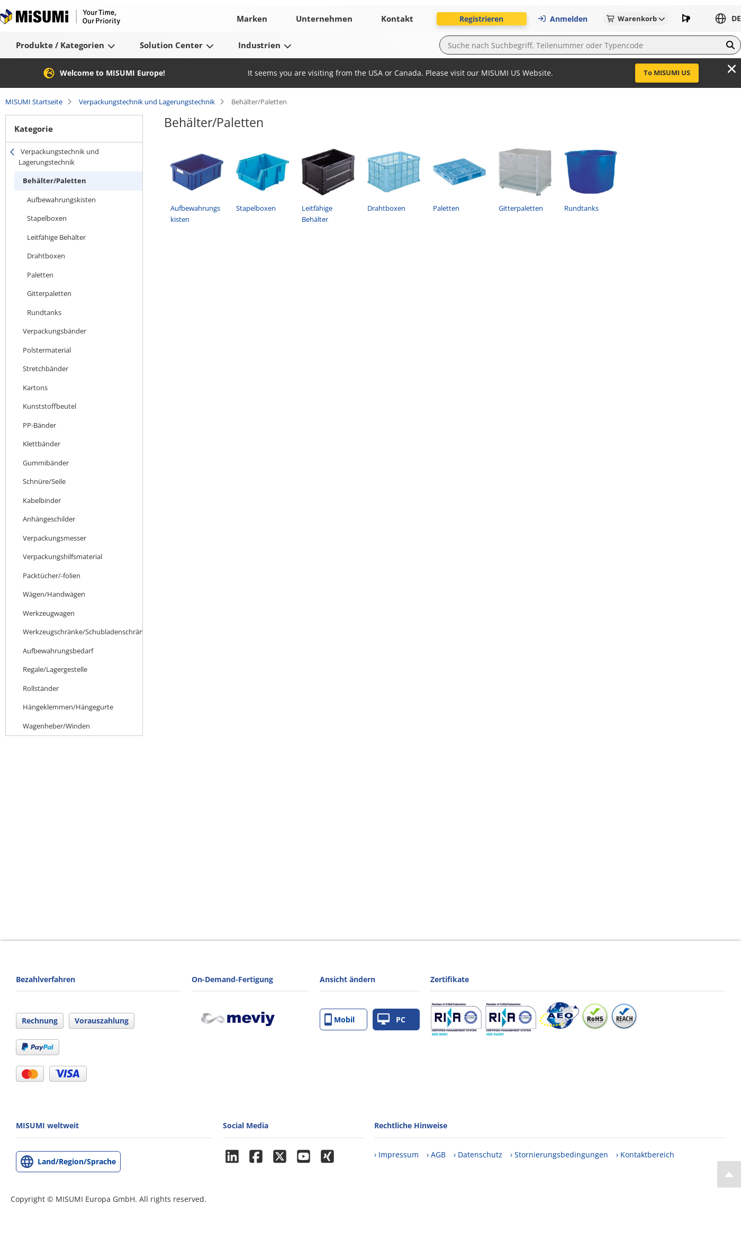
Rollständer (41, 688)
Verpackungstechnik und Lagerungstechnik (147, 101)
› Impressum (396, 1154)
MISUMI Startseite (33, 101)
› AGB (436, 1154)
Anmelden (562, 19)
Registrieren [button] (481, 19)
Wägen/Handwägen (54, 594)
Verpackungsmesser (54, 538)
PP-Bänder (39, 425)
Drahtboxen (46, 255)
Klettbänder (41, 443)
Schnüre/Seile (44, 481)
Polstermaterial (47, 350)
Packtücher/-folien (51, 575)
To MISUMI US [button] (667, 72)
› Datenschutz (478, 1154)
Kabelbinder (42, 500)
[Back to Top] (729, 1174)
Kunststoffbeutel (49, 406)
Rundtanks (44, 312)
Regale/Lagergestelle (55, 669)
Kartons (35, 387)
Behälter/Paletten (54, 180)
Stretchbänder (45, 368)
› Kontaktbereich (645, 1154)
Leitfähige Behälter (56, 237)
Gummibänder (46, 463)
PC (391, 1019)
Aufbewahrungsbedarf (58, 650)
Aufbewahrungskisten (61, 199)
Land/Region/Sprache (77, 1161)
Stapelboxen (47, 218)
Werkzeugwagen (49, 613)
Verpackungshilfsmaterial (62, 556)
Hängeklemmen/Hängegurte (68, 707)
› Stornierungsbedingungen (559, 1154)
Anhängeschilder (49, 519)
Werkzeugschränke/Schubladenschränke (82, 631)
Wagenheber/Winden (56, 726)
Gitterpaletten (49, 293)
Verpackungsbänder (54, 331)
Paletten (40, 275)
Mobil (339, 1019)
